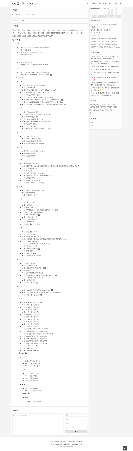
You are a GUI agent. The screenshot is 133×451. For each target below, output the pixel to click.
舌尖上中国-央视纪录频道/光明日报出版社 (36, 47)
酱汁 (60, 33)
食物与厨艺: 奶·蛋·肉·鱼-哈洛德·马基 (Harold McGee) (43, 99)
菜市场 (76, 30)
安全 (64, 30)
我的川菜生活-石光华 (33, 224)
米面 (45, 33)
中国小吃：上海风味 (32, 321)
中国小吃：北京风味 (32, 317)
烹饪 (50, 33)
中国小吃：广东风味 (32, 324)
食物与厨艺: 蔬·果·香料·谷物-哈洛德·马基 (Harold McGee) (44, 102)
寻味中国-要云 (31, 222)
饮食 (29, 36)
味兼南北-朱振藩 (31, 163)
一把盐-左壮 (27, 50)
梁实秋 (35, 33)
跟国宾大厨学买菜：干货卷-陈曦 (36, 343)
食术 (24, 30)
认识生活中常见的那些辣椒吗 (35, 85)
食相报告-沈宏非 (31, 214)
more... (93, 113)
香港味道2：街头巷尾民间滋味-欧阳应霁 (36, 74)
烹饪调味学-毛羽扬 (32, 326)
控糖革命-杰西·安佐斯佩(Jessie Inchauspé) (40, 97)
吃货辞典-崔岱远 (31, 124)
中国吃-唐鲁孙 (31, 153)
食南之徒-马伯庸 (31, 136)
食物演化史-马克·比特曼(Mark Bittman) (35, 65)
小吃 (19, 30)
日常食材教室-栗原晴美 (33, 256)
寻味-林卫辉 (30, 203)
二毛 (19, 33)
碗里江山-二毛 (31, 207)
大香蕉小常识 (34, 373)
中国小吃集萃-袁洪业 (33, 180)
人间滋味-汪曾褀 (35, 363)
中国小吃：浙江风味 (32, 312)
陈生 (92, 61)
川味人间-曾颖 (31, 234)
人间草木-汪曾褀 (35, 366)
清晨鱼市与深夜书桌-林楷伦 (35, 173)
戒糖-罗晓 (29, 253)
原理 (49, 30)
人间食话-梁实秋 (31, 266)
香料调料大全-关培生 (33, 246)
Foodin (66, 33)
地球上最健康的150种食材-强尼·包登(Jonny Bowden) (43, 292)
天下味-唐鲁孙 (28, 55)
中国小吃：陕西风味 (32, 302)
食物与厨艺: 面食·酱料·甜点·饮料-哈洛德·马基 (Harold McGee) (46, 104)
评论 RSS (94, 125)
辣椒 (19, 36)
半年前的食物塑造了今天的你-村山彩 (38, 244)
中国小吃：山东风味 (32, 305)
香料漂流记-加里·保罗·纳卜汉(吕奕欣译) (39, 114)
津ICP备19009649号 (66, 447)
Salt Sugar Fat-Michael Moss (35, 190)
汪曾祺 (70, 30)
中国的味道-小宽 (31, 217)
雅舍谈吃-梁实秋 (35, 361)
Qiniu (66, 444)
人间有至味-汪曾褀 (32, 346)
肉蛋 (77, 33)
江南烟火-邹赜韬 (31, 195)
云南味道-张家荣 (31, 219)
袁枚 (81, 33)
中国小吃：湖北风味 (32, 295)
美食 (14, 33)
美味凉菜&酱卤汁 (35, 391)
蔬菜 (59, 30)
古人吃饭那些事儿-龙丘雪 (34, 119)
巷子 (92, 72)
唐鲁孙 (35, 36)
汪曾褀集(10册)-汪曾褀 (33, 350)
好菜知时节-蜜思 (31, 178)
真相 (81, 30)
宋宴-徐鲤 (29, 251)
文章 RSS (94, 122)
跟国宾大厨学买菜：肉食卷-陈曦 (36, 338)
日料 (14, 36)
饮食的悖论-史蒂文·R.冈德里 (35, 143)
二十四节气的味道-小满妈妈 (35, 277)
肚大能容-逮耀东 (31, 241)
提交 (76, 431)
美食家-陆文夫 (31, 156)
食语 (110, 3)
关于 (115, 3)
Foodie (93, 56)
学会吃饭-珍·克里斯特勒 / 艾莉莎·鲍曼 (38, 129)
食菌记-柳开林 (31, 193)
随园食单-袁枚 (31, 263)
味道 (24, 33)
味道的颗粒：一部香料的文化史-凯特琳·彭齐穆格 (42, 210)
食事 (14, 30)
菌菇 (55, 33)
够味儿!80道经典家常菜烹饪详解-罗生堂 (39, 121)
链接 (104, 3)
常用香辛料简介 (35, 388)
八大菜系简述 (30, 87)
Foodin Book (37, 401)
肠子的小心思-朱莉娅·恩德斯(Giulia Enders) (40, 275)
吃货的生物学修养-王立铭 (34, 141)
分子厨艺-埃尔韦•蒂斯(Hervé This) (37, 329)
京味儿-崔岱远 (31, 282)
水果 (29, 33)
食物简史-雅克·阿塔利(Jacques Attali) (38, 290)
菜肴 (29, 30)
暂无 (27, 14)
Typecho (80, 441)
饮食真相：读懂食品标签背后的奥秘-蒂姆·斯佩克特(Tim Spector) (47, 239)
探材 (45, 36)
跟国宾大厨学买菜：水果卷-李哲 (36, 336)
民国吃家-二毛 (28, 62)
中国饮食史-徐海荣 (32, 117)
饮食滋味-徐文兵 (31, 168)
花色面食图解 (34, 376)
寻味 (40, 36)
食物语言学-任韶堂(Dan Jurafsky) (37, 331)
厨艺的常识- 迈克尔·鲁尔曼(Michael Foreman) (41, 90)
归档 (99, 3)
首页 (88, 3)
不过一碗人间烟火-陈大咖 (34, 212)
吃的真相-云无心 (31, 171)
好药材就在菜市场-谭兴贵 (34, 273)
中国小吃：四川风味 (32, 310)
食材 (34, 30)
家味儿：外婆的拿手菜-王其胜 (33, 52)
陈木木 (93, 69)
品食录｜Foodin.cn (24, 3)
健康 (44, 30)
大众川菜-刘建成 (31, 232)
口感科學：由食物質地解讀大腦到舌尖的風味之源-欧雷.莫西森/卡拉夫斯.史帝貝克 (52, 166)
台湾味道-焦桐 (31, 280)
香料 (54, 30)
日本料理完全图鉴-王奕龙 (34, 268)
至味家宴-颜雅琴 (31, 248)
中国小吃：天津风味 (32, 319)
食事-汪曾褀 (30, 348)
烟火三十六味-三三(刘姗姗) (35, 183)
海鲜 (40, 33)
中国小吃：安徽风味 (32, 314)
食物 (39, 30)
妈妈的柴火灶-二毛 (32, 112)
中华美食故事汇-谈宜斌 (33, 95)
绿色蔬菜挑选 (34, 380)
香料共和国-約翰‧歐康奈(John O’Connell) (39, 334)
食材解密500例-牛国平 (33, 236)
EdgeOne (75, 444)
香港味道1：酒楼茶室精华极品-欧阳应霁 (36, 72)
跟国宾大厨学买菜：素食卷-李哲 (36, 341)
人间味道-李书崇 (31, 205)
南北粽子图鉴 (34, 378)
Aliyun (58, 444)
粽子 (72, 33)
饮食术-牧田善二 (31, 126)
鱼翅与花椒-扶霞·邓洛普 (34, 139)
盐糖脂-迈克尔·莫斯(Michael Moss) (37, 92)
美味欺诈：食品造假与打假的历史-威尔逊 (39, 175)
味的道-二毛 (30, 270)
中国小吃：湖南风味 (32, 307)
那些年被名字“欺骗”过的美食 (35, 151)
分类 (93, 3)
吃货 (24, 36)
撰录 (50, 36)
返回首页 (17, 20)
